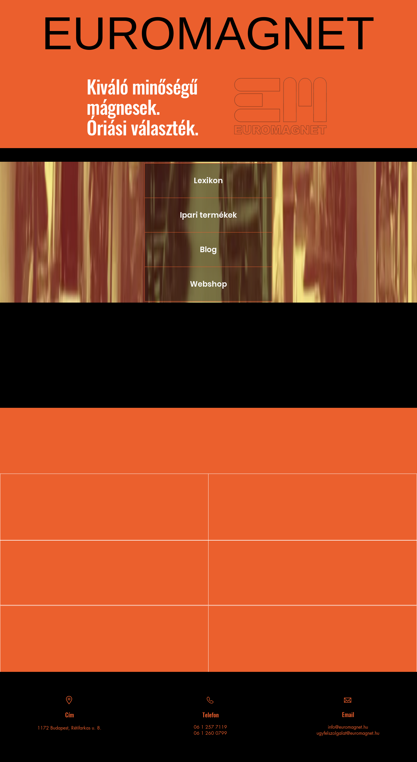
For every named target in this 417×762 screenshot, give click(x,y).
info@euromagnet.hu (348, 727)
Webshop (208, 284)
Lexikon (208, 180)
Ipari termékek (208, 215)
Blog (208, 249)
